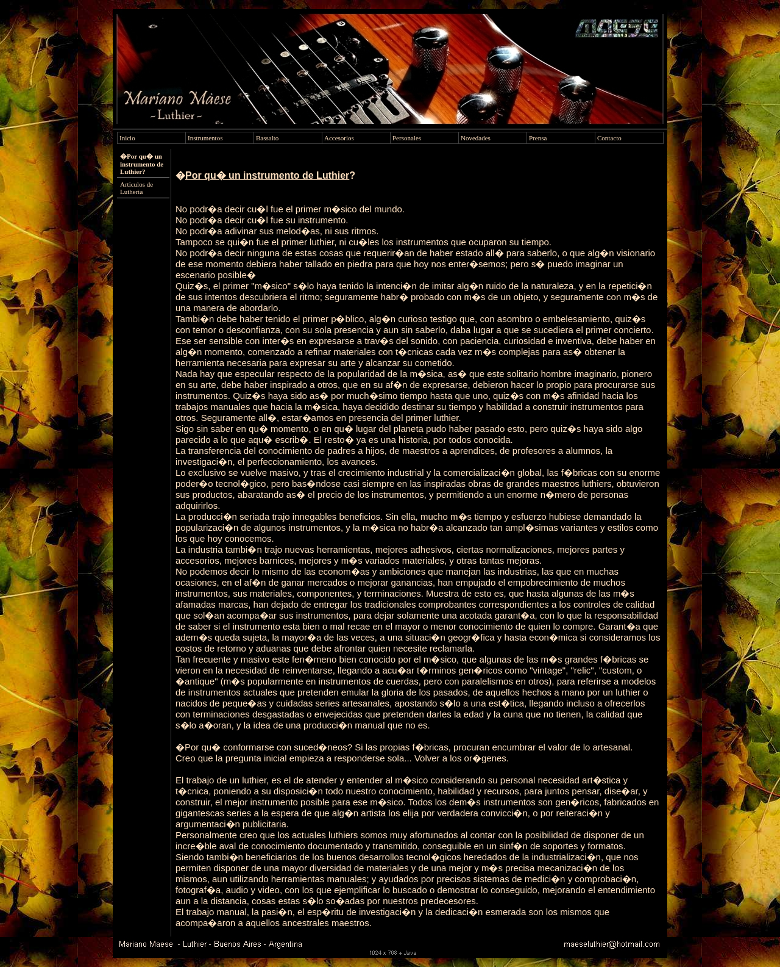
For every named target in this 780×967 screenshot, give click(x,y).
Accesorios (339, 138)
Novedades (476, 138)
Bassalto (267, 138)
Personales (406, 138)
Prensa (538, 138)
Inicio (127, 138)
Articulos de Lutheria (136, 188)
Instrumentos (205, 138)
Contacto (609, 138)
